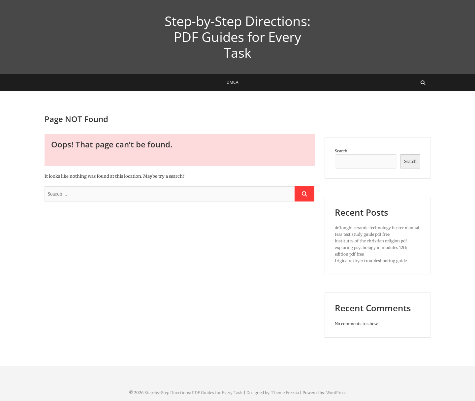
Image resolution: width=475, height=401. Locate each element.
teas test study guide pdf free (362, 234)
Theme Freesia (285, 392)
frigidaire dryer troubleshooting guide (371, 260)
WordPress (336, 392)
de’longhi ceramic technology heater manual (377, 227)
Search (341, 150)
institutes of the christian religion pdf (371, 240)
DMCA (232, 82)
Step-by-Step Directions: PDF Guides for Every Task (238, 37)
